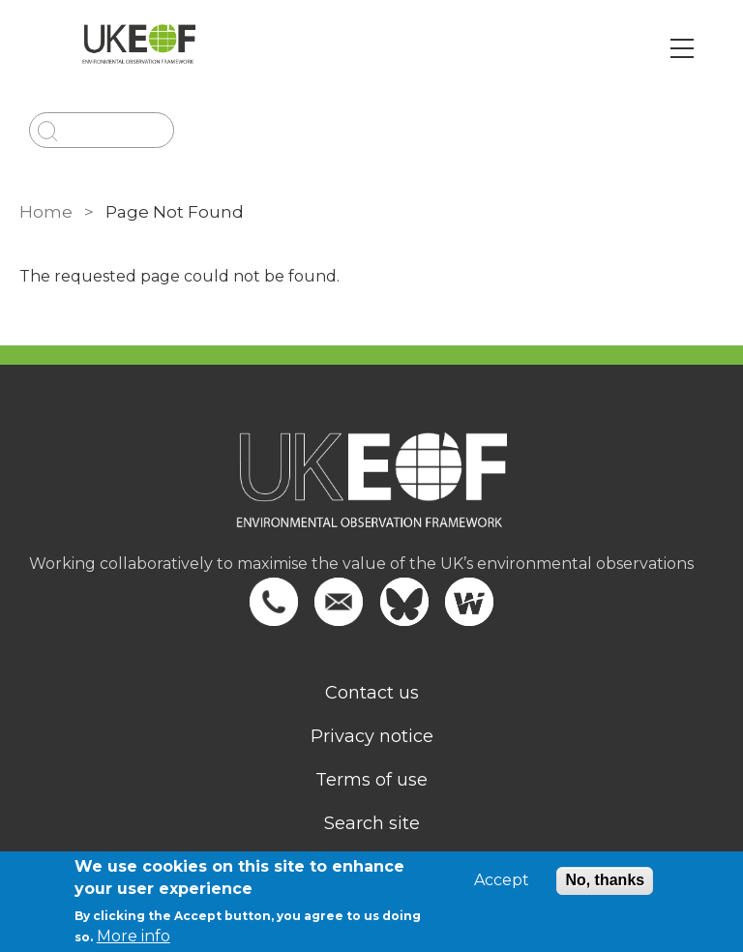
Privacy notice (372, 736)
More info (133, 936)
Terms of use (371, 779)
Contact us (372, 692)
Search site (372, 823)
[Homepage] (371, 492)
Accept (501, 880)
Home (46, 212)
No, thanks (604, 880)
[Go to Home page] (139, 48)
